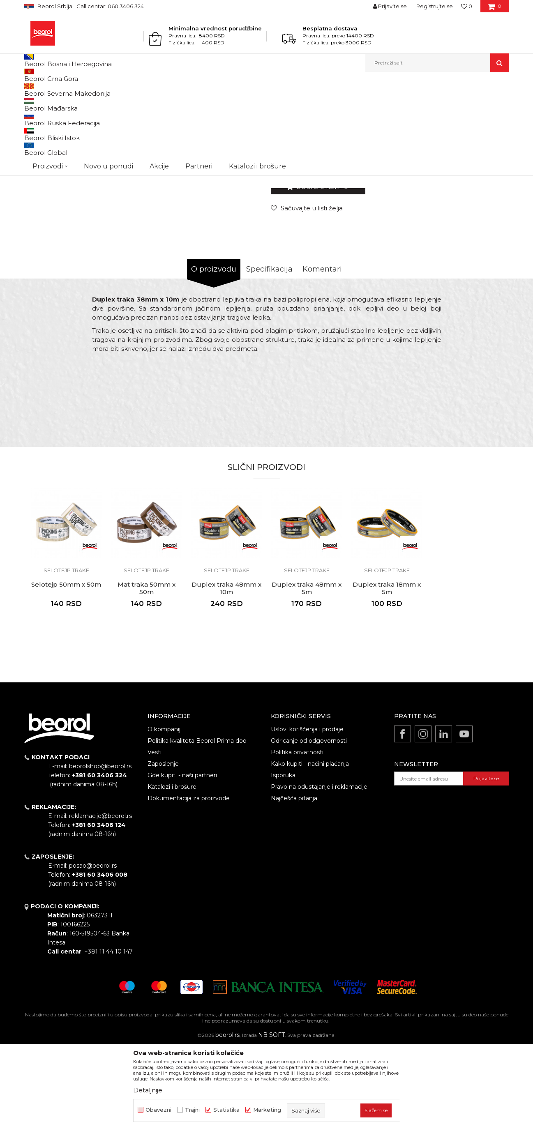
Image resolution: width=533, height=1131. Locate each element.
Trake (159, 90)
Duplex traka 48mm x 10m (226, 673)
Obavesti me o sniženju (477, 242)
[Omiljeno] (466, 6)
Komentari (322, 353)
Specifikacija (269, 353)
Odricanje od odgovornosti (309, 825)
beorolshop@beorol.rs (100, 851)
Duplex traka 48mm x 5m (306, 673)
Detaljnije (147, 1090)
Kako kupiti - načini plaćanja (310, 848)
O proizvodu (213, 353)
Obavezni (158, 1110)
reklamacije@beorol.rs (100, 900)
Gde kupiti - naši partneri (182, 860)
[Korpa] (494, 9)
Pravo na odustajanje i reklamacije (319, 871)
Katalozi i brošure (172, 871)
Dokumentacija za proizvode (189, 883)
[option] (54, 147)
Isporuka (283, 860)
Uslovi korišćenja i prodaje (307, 814)
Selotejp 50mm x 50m (66, 669)
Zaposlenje (163, 848)
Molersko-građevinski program (110, 90)
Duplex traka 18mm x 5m (387, 673)
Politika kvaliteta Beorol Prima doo (197, 825)
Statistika (226, 1110)
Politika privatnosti (297, 837)
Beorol (31, 90)
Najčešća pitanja (294, 883)
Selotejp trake (188, 90)
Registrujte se (434, 6)
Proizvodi (56, 90)
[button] (437, 63)
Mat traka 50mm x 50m (146, 673)
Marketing (267, 1110)
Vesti (155, 837)
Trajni (192, 1110)
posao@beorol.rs (93, 950)
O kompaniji (165, 814)
